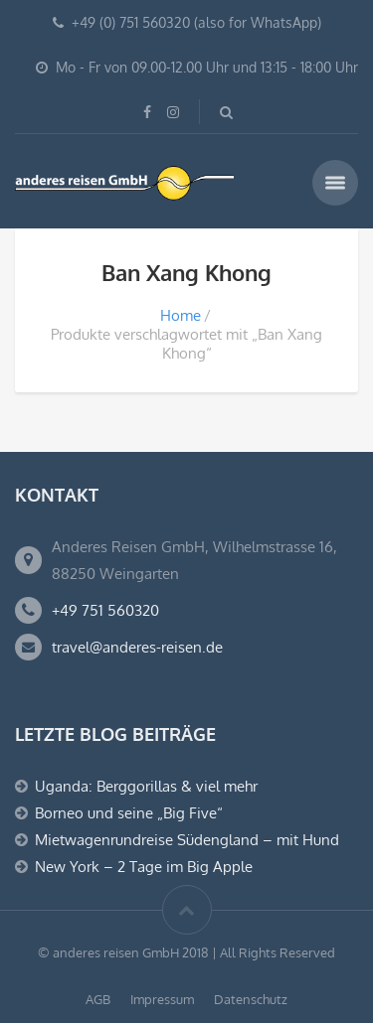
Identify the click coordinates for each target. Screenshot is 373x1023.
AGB (98, 999)
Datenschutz (250, 999)
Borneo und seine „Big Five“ (129, 813)
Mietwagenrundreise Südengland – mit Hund (187, 839)
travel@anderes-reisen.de (137, 647)
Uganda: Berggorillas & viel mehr (146, 786)
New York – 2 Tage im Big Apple (144, 866)
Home (180, 315)
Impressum (162, 999)
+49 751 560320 (105, 610)
